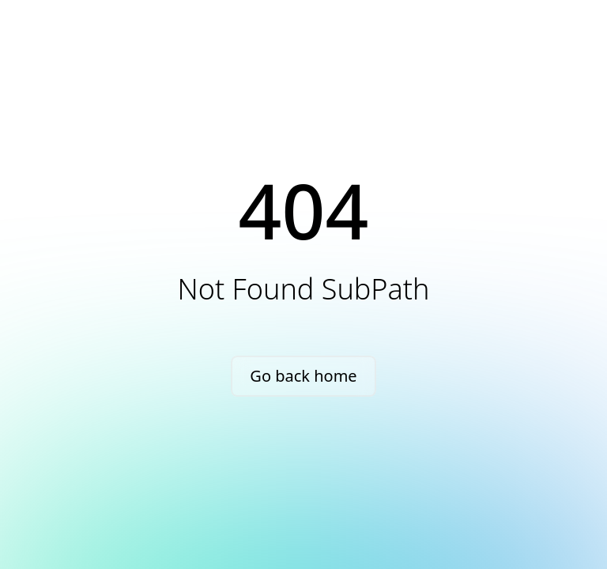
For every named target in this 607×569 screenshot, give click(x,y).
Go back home (303, 375)
